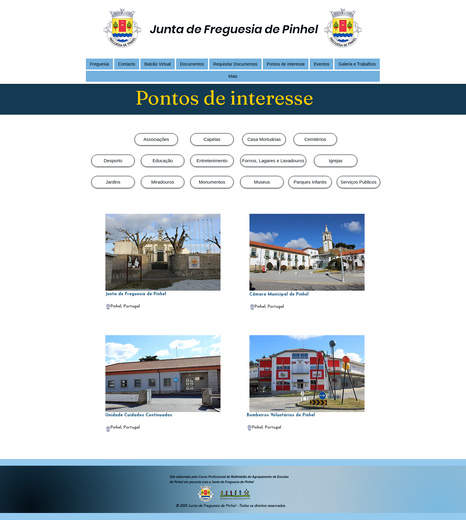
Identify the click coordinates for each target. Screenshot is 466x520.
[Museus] (262, 182)
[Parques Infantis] (310, 182)
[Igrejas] (335, 161)
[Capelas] (212, 139)
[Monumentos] (212, 182)
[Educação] (162, 161)
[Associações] (156, 139)
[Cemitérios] (315, 139)
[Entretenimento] (212, 161)
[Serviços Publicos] (358, 182)
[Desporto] (113, 161)
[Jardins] (113, 182)
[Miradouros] (162, 182)
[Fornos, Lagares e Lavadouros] (273, 161)
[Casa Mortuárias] (264, 139)
